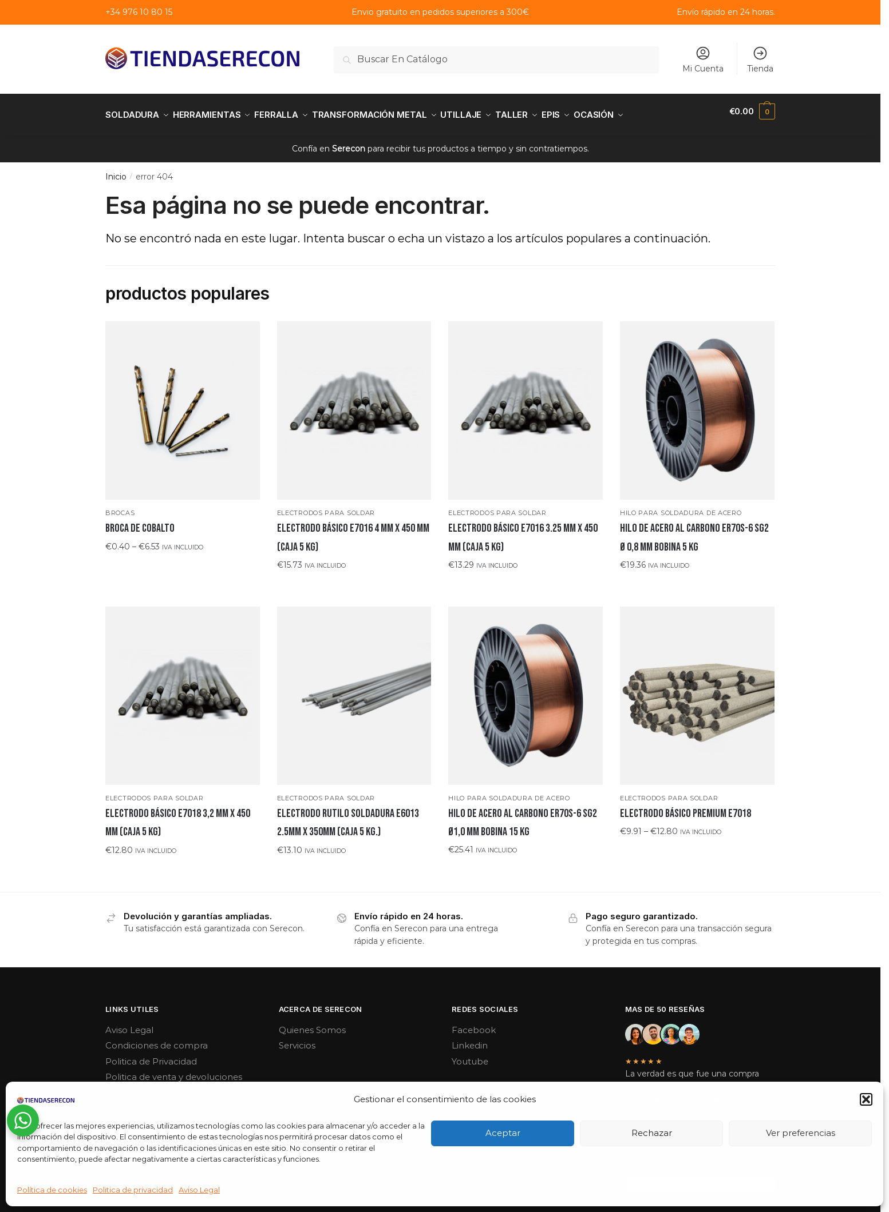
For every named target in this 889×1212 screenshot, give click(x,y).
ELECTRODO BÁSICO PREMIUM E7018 (685, 807)
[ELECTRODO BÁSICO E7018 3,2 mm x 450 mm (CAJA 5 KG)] (182, 689)
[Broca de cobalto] (182, 403)
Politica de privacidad (133, 1189)
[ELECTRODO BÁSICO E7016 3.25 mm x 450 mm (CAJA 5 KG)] (525, 403)
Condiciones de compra (156, 1038)
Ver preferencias (800, 1132)
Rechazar (651, 1132)
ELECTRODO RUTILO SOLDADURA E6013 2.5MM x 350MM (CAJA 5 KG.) (348, 816)
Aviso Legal (199, 1189)
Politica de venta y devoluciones (173, 1070)
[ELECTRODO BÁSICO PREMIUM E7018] (697, 689)
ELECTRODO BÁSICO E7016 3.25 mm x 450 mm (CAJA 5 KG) (523, 531)
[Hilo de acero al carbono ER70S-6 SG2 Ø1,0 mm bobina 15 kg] (525, 689)
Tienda (760, 59)
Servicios (297, 1038)
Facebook (474, 1023)
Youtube (470, 1054)
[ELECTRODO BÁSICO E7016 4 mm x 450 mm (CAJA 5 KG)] (354, 403)
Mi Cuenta (703, 59)
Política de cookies (52, 1189)
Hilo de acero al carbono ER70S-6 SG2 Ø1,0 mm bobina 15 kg (522, 816)
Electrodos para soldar (326, 506)
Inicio (116, 170)
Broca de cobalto (140, 521)
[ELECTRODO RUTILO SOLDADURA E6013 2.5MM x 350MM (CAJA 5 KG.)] (354, 689)
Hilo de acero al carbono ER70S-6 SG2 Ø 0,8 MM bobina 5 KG (694, 531)
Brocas (120, 506)
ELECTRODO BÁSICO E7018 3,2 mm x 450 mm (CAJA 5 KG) (177, 816)
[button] (866, 1099)
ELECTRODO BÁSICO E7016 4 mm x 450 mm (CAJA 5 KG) (353, 531)
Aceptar (502, 1132)
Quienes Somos (312, 1023)
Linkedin (470, 1038)
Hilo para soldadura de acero (681, 506)
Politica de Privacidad (151, 1054)
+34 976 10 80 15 (138, 12)
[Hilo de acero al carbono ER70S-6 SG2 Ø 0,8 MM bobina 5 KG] (697, 403)
